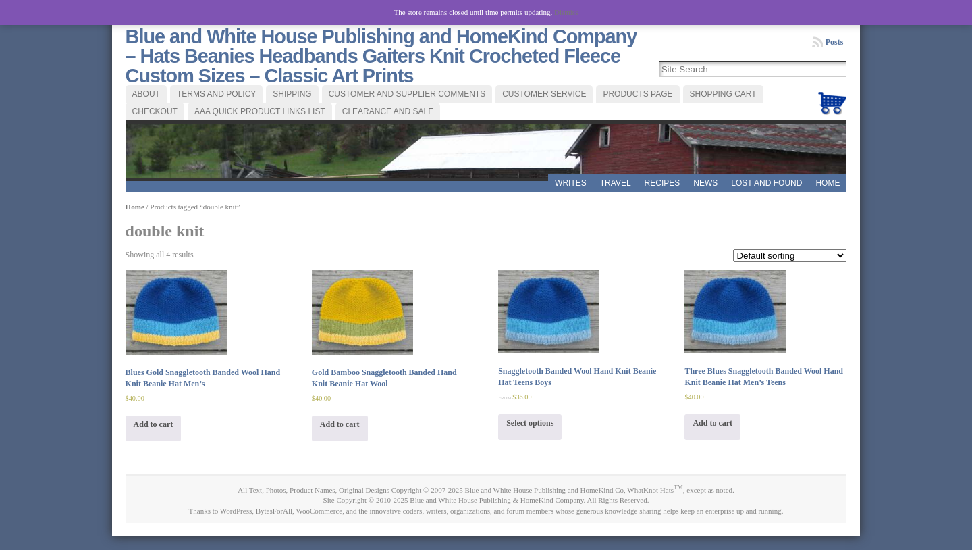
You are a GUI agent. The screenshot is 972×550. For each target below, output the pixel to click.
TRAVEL (615, 183)
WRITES (571, 183)
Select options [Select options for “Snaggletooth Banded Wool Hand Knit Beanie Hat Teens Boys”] (530, 423)
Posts (835, 42)
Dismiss (566, 12)
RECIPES (662, 183)
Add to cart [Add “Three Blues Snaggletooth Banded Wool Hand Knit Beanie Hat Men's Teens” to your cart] (712, 423)
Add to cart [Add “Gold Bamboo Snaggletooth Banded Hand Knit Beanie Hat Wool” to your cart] (340, 424)
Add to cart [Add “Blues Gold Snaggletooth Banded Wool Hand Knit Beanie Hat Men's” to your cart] (153, 424)
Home (827, 183)
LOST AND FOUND (766, 183)
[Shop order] (789, 255)
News (705, 183)
